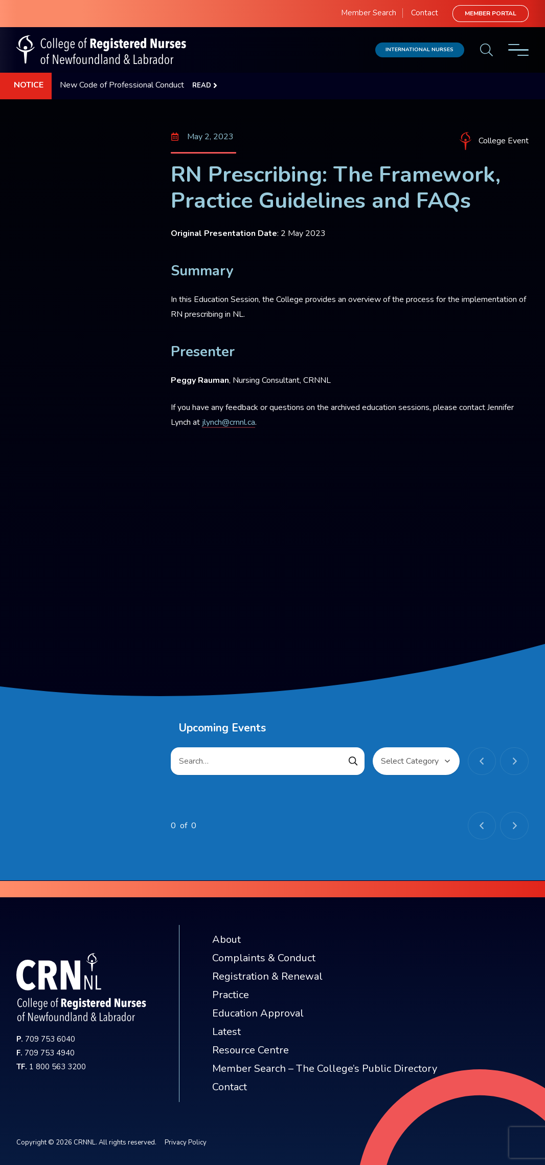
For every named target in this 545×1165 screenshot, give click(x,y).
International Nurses (419, 49)
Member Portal (490, 13)
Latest (226, 1032)
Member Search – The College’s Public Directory (324, 1068)
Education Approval (258, 1013)
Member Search (368, 13)
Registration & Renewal (267, 976)
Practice (230, 995)
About (226, 939)
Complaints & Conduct (263, 958)
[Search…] (268, 761)
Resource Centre (250, 1050)
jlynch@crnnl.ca (228, 422)
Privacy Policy (186, 1142)
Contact (424, 13)
